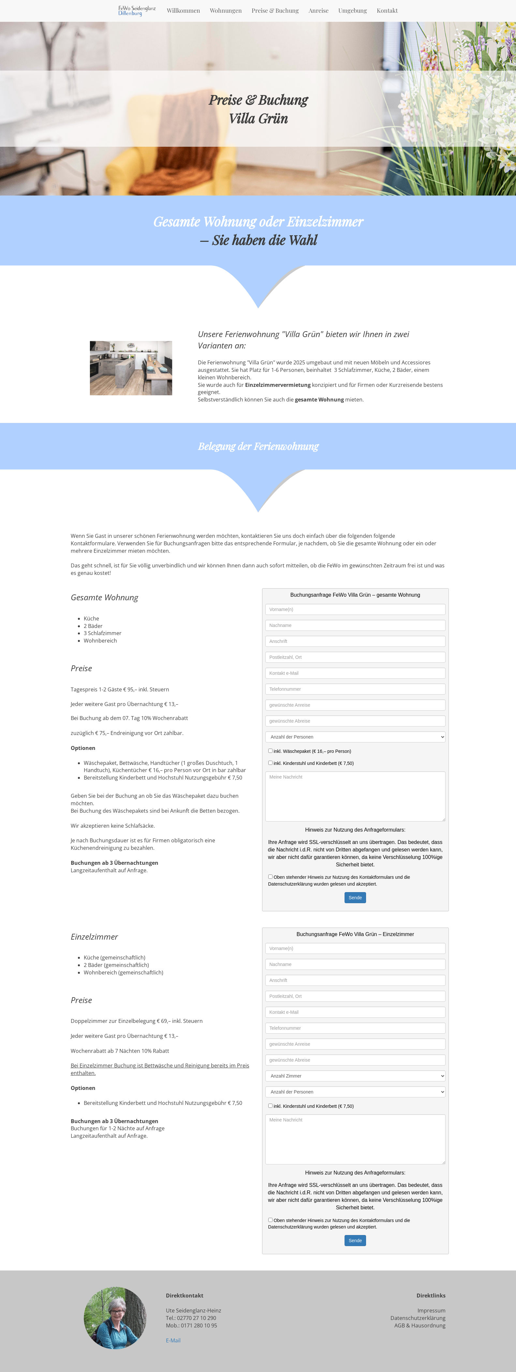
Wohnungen (226, 10)
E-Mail (173, 1340)
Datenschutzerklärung (418, 1318)
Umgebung (352, 10)
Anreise (319, 10)
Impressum (432, 1310)
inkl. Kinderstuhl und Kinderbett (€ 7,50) (311, 763)
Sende (355, 897)
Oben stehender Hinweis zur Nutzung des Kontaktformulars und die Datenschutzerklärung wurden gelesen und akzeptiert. (339, 880)
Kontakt (387, 10)
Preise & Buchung (275, 10)
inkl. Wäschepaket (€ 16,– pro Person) (309, 751)
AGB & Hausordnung (420, 1325)
